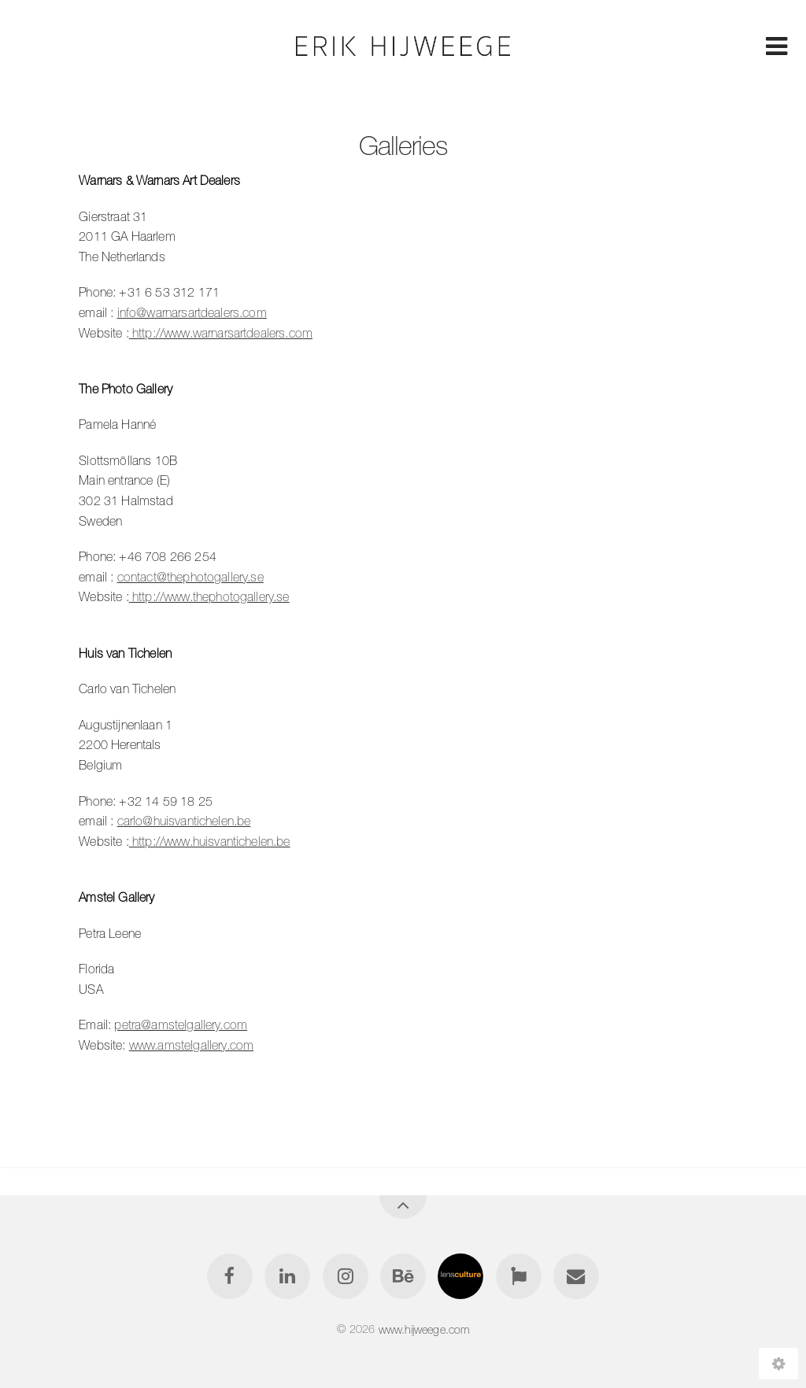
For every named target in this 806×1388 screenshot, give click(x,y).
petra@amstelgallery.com (180, 1024)
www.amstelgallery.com (191, 1045)
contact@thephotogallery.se (190, 577)
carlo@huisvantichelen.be (184, 821)
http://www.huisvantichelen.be (209, 841)
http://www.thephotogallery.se (209, 596)
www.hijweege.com (424, 1329)
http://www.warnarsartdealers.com (220, 333)
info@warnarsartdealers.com (192, 312)
